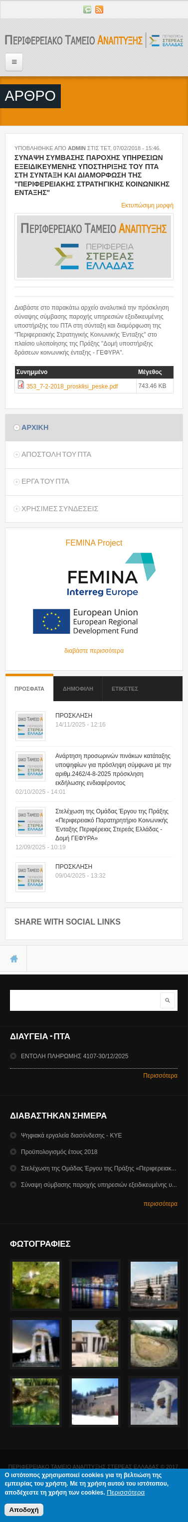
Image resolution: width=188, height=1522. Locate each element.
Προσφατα (29, 684)
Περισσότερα (160, 1075)
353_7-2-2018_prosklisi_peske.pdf (72, 386)
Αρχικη (34, 427)
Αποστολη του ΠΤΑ (56, 454)
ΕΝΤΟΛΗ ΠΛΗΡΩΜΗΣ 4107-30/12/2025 (74, 1056)
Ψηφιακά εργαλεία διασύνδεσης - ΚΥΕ (71, 1135)
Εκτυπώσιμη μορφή (147, 205)
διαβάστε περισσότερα (94, 650)
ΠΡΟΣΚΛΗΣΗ (73, 715)
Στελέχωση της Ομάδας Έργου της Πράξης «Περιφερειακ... (99, 1168)
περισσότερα (161, 1203)
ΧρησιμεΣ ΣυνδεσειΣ (59, 509)
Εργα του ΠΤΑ (45, 481)
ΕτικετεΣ (125, 689)
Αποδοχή (23, 1513)
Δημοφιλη (78, 689)
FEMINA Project (94, 543)
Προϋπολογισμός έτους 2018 (59, 1151)
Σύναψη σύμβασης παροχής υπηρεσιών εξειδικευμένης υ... (99, 1184)
